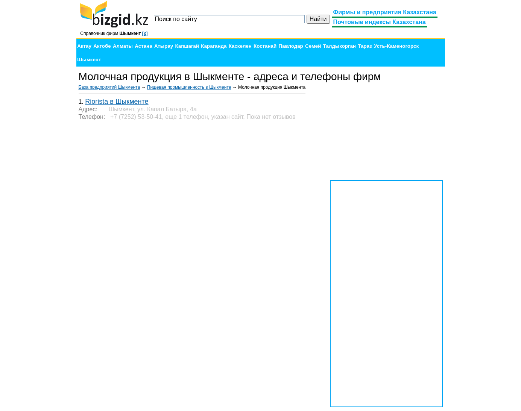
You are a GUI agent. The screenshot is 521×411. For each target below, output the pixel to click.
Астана (143, 46)
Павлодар (290, 46)
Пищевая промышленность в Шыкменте (189, 87)
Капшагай (187, 46)
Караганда (213, 46)
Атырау (163, 46)
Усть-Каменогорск (396, 46)
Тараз (365, 46)
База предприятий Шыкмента (109, 87)
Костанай (265, 46)
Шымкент (89, 59)
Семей (313, 46)
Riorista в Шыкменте (116, 101)
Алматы (123, 46)
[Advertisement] (386, 132)
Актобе (102, 46)
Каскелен (240, 46)
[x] (145, 33)
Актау (84, 46)
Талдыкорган (339, 46)
